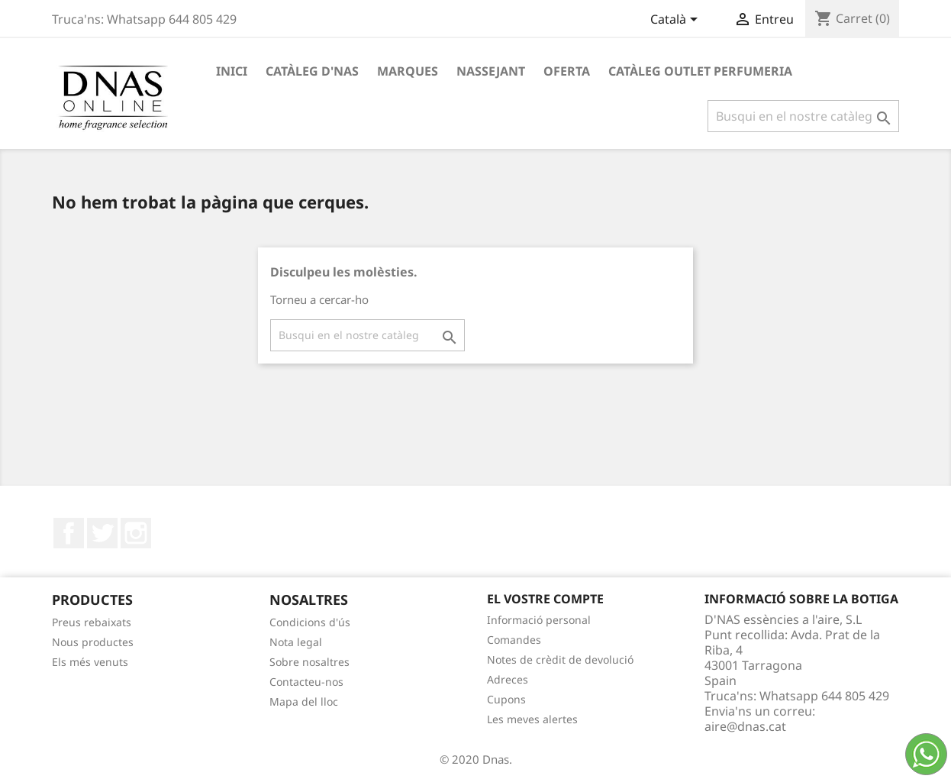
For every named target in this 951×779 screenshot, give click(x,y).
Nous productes (93, 642)
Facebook (68, 533)
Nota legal (295, 642)
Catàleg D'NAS (312, 71)
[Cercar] (803, 116)
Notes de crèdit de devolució (560, 659)
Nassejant (490, 71)
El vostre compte (545, 598)
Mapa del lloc (303, 701)
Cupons (506, 699)
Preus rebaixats (91, 622)
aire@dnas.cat (745, 726)
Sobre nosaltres (309, 662)
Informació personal (539, 620)
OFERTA (566, 71)
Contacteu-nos (306, 681)
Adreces (507, 679)
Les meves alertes (532, 719)
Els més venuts (90, 662)
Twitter (102, 533)
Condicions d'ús (309, 622)
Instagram (136, 533)
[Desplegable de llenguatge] (676, 20)
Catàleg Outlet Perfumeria (700, 71)
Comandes (514, 639)
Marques (407, 71)
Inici (231, 71)
